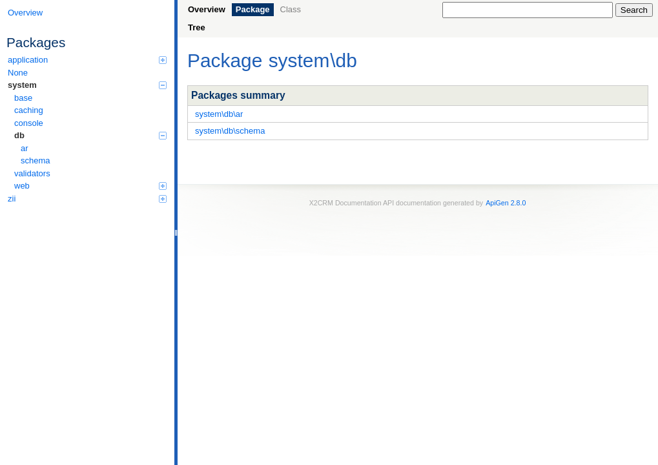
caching (28, 110)
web (90, 186)
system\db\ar (219, 114)
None (18, 73)
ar (24, 148)
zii (87, 198)
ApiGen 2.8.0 (506, 203)
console (28, 123)
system (87, 85)
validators (32, 173)
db (90, 135)
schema (35, 160)
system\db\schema (230, 131)
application (87, 60)
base (23, 98)
